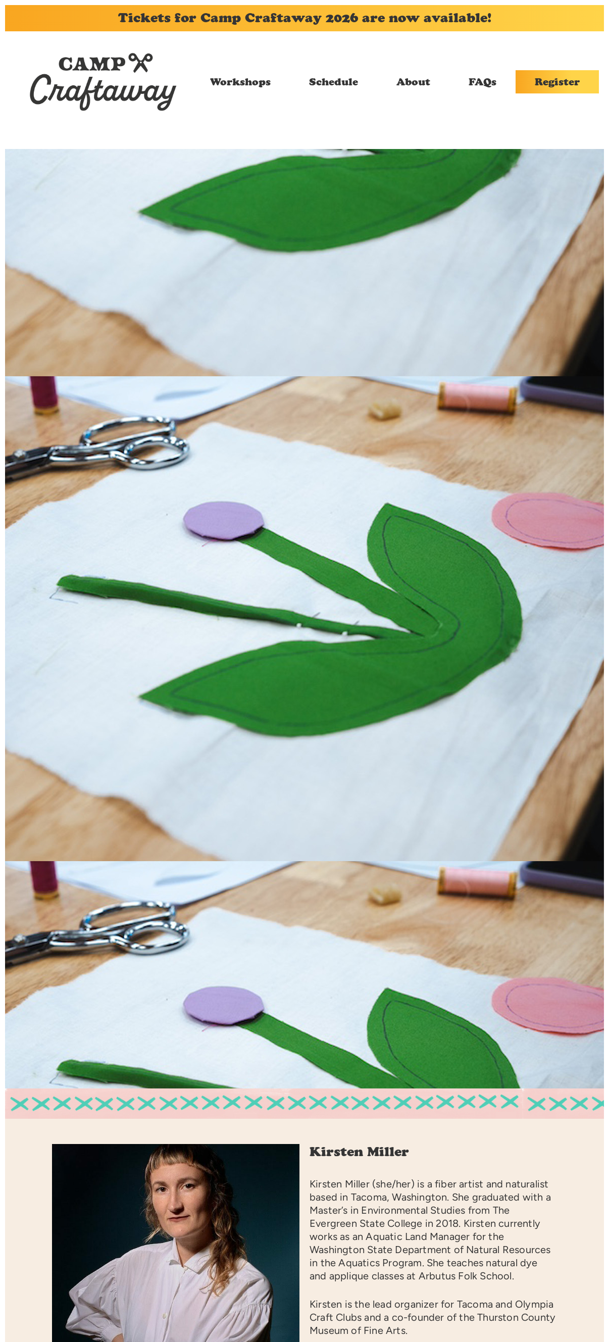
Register (557, 82)
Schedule (333, 82)
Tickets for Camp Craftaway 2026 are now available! (304, 18)
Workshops (240, 82)
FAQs (482, 82)
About (413, 82)
